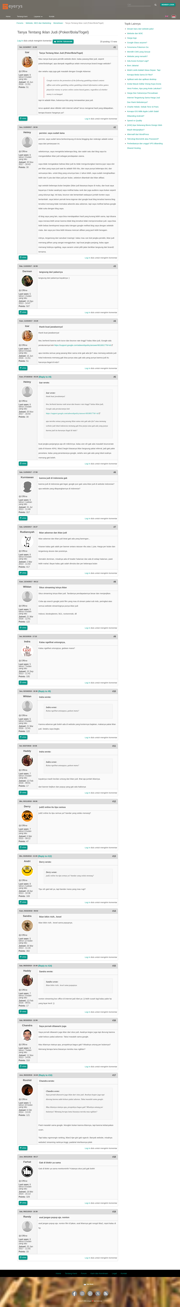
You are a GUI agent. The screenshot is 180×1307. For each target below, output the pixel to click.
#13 (114, 856)
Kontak (51, 16)
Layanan (38, 16)
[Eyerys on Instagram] (82, 1297)
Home (8, 16)
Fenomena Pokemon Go (138, 47)
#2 (115, 127)
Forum (84, 1273)
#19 (114, 1212)
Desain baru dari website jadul (140, 29)
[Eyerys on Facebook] (74, 1297)
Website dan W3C (135, 33)
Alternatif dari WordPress (138, 134)
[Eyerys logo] (12, 6)
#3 (115, 266)
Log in (20, 41)
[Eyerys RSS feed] (106, 1297)
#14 (114, 911)
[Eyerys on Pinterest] (90, 1297)
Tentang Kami (22, 16)
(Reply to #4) (45, 377)
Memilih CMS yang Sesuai (138, 52)
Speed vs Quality (134, 120)
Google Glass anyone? (137, 42)
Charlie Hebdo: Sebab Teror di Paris (143, 107)
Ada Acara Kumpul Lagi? (138, 61)
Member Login (168, 5)
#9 (115, 636)
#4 (115, 321)
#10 (114, 691)
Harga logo (132, 38)
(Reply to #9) (44, 691)
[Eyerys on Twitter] (98, 1297)
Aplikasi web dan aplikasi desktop (141, 79)
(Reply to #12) (45, 856)
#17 (114, 1075)
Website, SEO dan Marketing (38, 23)
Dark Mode (90, 1284)
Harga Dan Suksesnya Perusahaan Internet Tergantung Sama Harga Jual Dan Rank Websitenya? (143, 97)
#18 (114, 1157)
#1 (115, 47)
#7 (115, 527)
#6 (115, 472)
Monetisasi (58, 23)
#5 (115, 377)
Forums (20, 23)
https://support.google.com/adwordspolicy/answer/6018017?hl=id (82, 345)
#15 (114, 966)
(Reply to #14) (45, 966)
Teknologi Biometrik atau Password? (143, 139)
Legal (114, 1273)
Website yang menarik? (137, 56)
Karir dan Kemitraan (99, 1273)
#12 (114, 801)
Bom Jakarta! (133, 65)
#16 (114, 1020)
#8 (115, 582)
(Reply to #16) (45, 1075)
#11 (114, 746)
